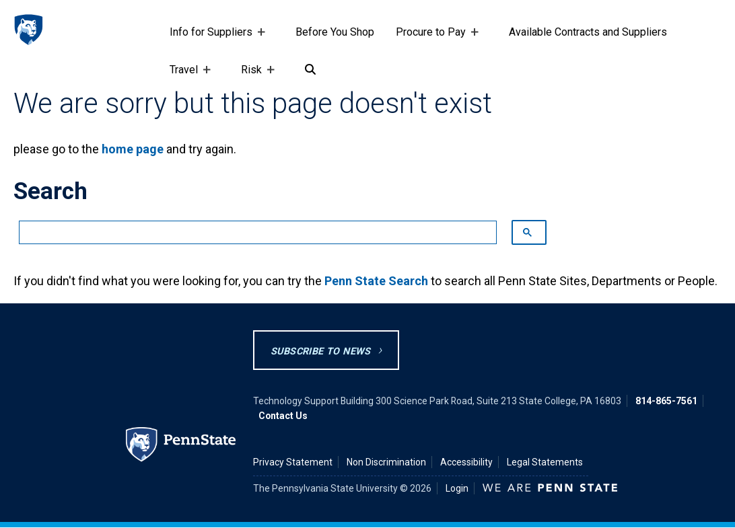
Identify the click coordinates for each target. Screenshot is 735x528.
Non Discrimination (386, 462)
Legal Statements (545, 462)
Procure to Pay (433, 38)
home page (133, 149)
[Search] (310, 70)
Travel (186, 76)
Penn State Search (376, 281)
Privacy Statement (292, 462)
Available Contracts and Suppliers (588, 32)
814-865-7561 (666, 400)
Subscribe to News (321, 351)
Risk (254, 76)
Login (457, 488)
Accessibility (466, 462)
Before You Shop (334, 32)
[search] (251, 233)
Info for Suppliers (214, 38)
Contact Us (283, 415)
